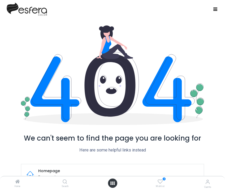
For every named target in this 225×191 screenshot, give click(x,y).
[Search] (64, 182)
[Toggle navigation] (215, 9)
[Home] (17, 182)
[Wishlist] (160, 182)
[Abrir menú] (112, 183)
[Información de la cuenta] (207, 182)
